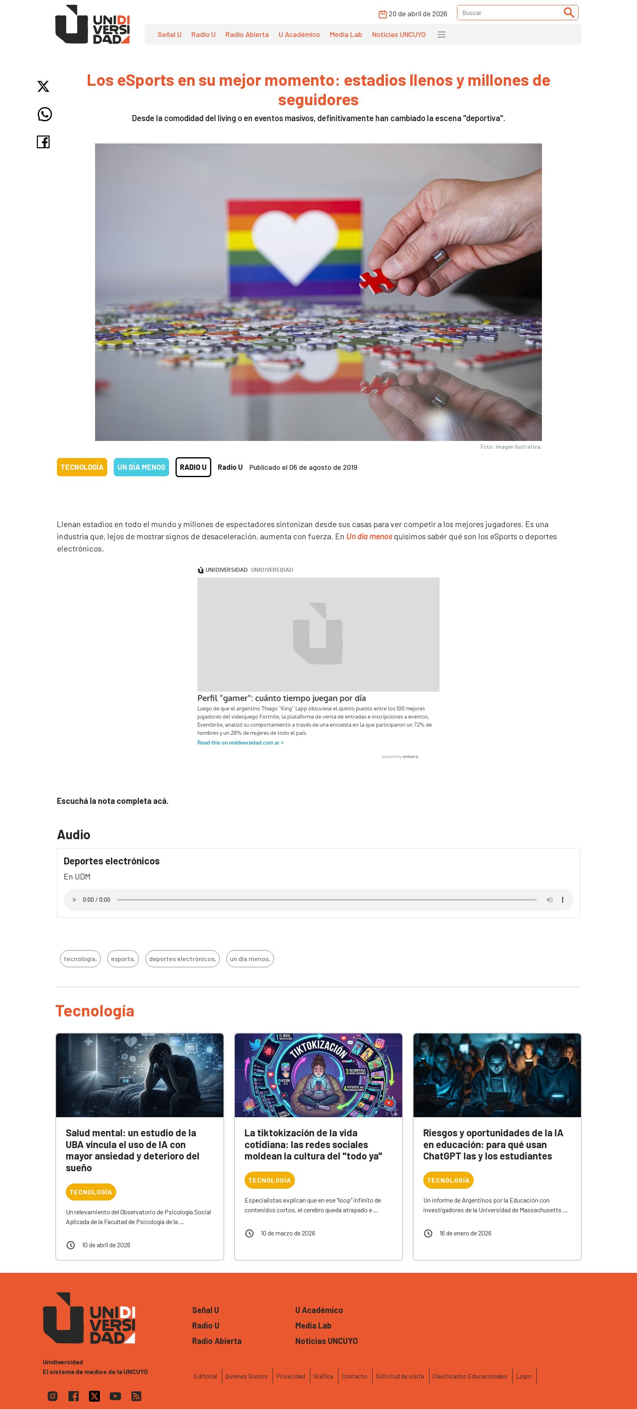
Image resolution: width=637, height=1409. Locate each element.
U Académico (299, 34)
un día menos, (250, 958)
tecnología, (80, 958)
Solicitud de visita (400, 1376)
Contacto (354, 1376)
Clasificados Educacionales (470, 1376)
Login (523, 1376)
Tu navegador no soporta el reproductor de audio (318, 900)
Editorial (205, 1376)
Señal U (170, 34)
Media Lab (346, 34)
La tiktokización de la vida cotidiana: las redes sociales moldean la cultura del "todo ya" (313, 1144)
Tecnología (82, 466)
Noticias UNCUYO (399, 34)
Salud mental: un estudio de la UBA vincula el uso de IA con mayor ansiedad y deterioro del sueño (132, 1150)
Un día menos (141, 466)
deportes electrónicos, (182, 958)
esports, (123, 958)
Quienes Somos (246, 1376)
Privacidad (290, 1376)
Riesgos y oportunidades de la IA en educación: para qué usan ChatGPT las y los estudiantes (493, 1144)
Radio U (203, 34)
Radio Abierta (247, 34)
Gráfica (323, 1376)
